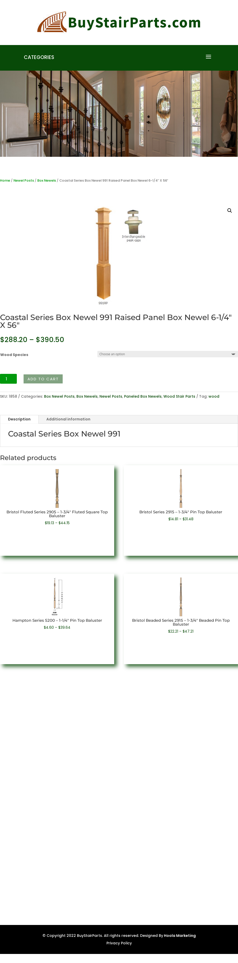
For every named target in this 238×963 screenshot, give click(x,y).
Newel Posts (23, 180)
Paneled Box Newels (143, 396)
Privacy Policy (119, 943)
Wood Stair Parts (179, 396)
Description (19, 419)
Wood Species (14, 354)
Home (5, 180)
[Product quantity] (8, 379)
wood (213, 396)
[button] (229, 210)
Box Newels (46, 180)
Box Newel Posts (59, 396)
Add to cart (43, 379)
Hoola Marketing (179, 935)
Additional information (68, 419)
